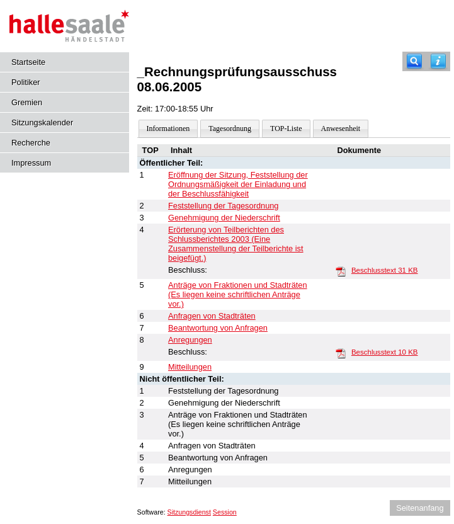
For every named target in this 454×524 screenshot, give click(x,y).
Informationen (168, 128)
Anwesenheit (341, 128)
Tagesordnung (229, 128)
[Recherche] (414, 61)
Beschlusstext (384, 270)
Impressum (31, 163)
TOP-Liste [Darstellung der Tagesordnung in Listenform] (286, 128)
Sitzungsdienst (189, 512)
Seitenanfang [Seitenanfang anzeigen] (419, 508)
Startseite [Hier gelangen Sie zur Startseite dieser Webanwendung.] (28, 62)
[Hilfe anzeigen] (438, 61)
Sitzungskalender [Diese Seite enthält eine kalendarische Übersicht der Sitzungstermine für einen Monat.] (42, 122)
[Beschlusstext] (341, 271)
